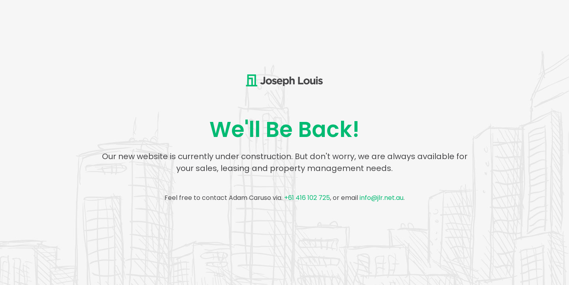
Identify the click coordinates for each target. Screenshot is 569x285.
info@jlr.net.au (381, 197)
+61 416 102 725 (307, 197)
